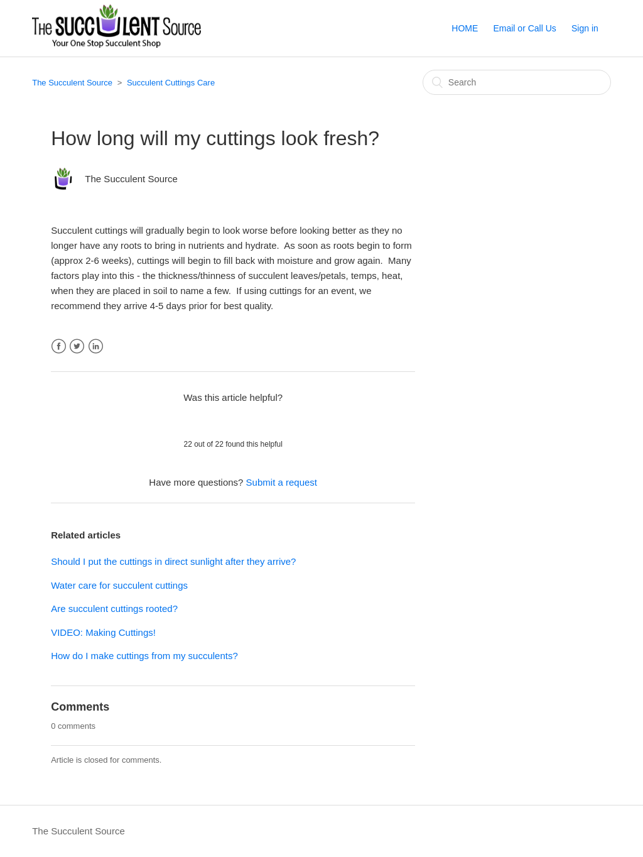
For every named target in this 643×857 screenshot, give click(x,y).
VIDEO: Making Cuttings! (103, 632)
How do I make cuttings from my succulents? (144, 655)
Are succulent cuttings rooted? (114, 608)
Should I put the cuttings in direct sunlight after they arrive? (173, 561)
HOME (464, 28)
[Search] (517, 82)
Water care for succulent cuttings (119, 585)
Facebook (59, 346)
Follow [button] (392, 176)
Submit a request (281, 482)
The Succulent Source (72, 82)
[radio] (200, 420)
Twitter (77, 346)
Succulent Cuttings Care (171, 82)
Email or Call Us (524, 28)
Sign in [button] (584, 28)
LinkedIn (96, 346)
